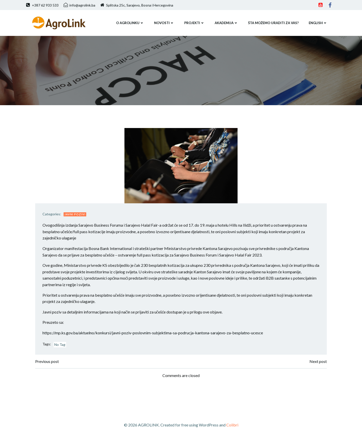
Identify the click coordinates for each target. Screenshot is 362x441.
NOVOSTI (164, 22)
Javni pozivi (75, 215)
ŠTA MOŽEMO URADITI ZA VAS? (273, 22)
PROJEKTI (194, 22)
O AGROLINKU (130, 22)
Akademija (226, 22)
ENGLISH (317, 22)
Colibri (232, 426)
